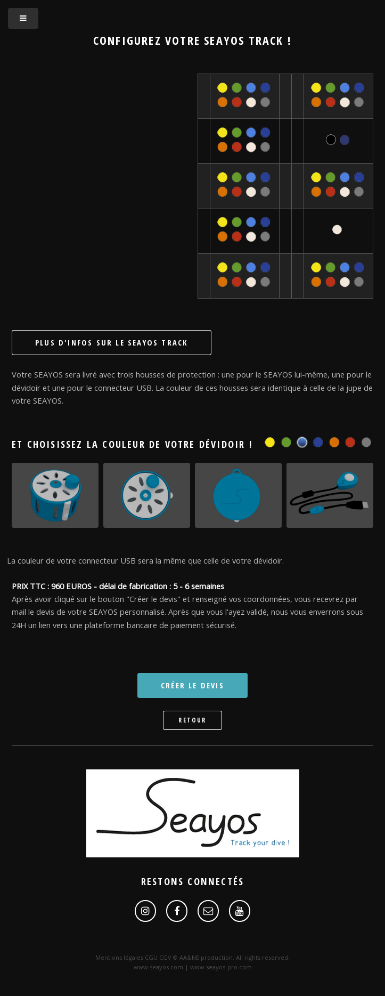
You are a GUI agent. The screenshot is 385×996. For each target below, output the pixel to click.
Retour (192, 720)
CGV (166, 957)
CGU (152, 957)
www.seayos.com (158, 967)
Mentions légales (120, 957)
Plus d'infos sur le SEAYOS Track (111, 342)
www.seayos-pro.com (221, 967)
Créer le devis (192, 685)
